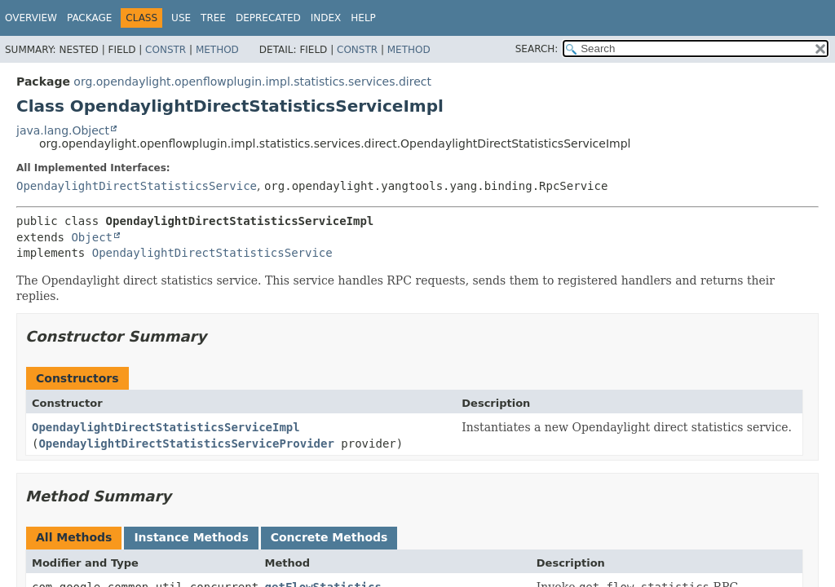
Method (217, 49)
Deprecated (268, 18)
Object (92, 237)
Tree (213, 18)
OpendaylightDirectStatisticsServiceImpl (166, 427)
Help (363, 18)
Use (181, 18)
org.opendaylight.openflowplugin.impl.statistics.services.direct (252, 81)
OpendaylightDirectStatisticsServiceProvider (186, 443)
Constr (165, 49)
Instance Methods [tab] (191, 537)
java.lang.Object (62, 130)
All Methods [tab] (74, 537)
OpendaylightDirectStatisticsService (136, 185)
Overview (31, 18)
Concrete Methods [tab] (329, 537)
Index (326, 18)
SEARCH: (537, 49)
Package (89, 18)
